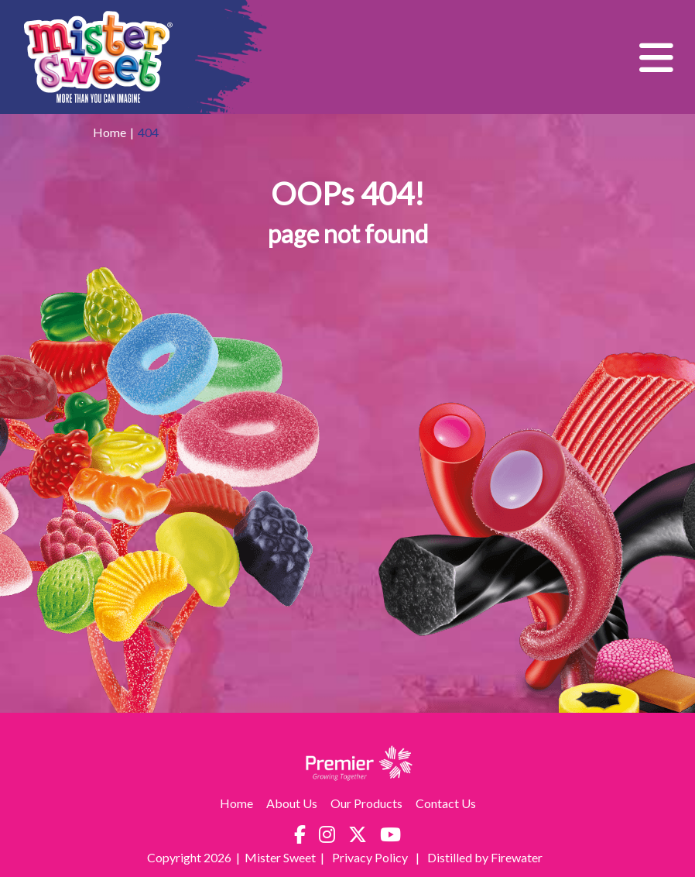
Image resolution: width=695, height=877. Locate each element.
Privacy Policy (371, 857)
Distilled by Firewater (485, 857)
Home (109, 132)
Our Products (366, 803)
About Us (291, 803)
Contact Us (446, 803)
